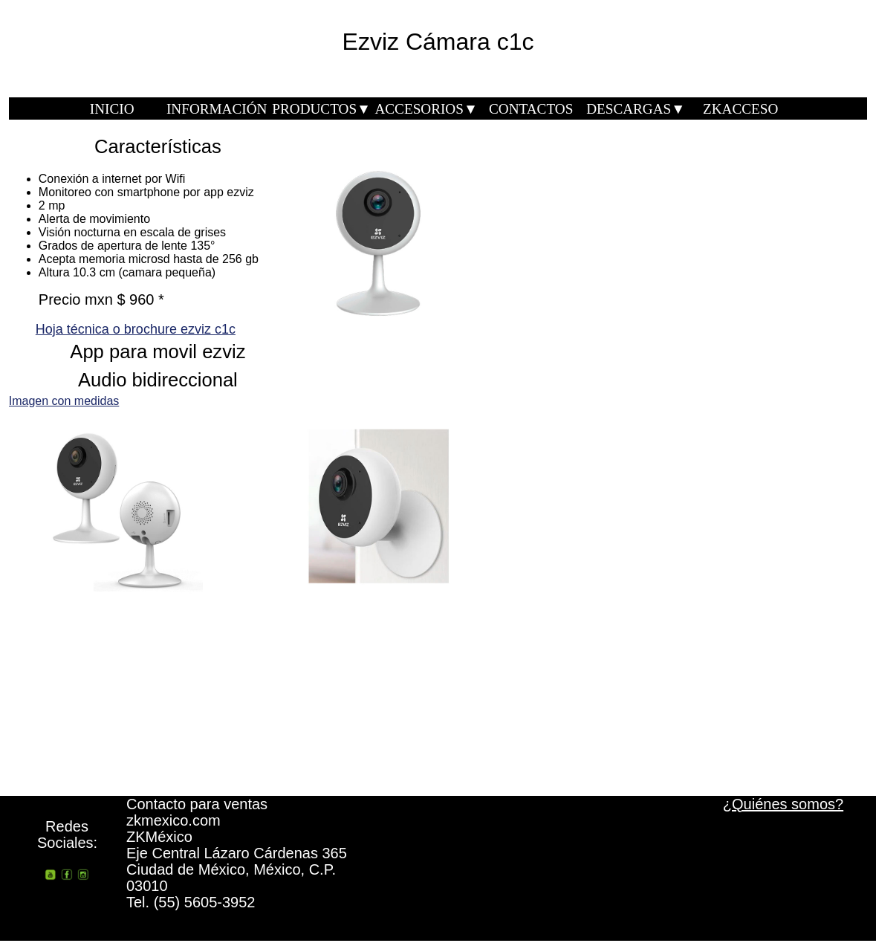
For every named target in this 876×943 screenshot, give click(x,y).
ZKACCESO (740, 109)
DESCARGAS (635, 109)
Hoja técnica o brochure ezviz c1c (136, 329)
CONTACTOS (531, 109)
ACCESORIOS (425, 109)
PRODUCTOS (321, 109)
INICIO (112, 109)
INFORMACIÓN (216, 109)
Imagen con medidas (64, 401)
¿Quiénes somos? (783, 804)
